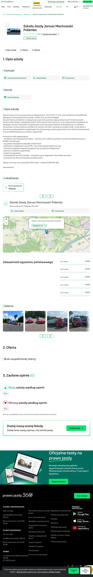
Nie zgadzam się (85, 570)
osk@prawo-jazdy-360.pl (14, 538)
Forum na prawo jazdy (38, 554)
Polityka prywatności (60, 515)
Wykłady (16, 7)
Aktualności (34, 550)
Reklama (54, 523)
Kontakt (54, 519)
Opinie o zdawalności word (38, 537)
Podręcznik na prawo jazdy (37, 526)
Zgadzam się (73, 570)
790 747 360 (8, 511)
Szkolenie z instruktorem (37, 6)
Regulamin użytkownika (61, 511)
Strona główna (7, 1)
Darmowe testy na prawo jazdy (39, 512)
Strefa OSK (88, 2)
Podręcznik (26, 7)
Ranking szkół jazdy (56, 1)
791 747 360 (8, 534)
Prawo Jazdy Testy (58, 542)
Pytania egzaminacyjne (60, 531)
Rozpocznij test (58, 482)
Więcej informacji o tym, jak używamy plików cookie (38, 572)
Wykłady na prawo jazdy (39, 521)
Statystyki (48, 7)
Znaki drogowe (35, 542)
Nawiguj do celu (39, 225)
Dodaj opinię (76, 428)
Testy (3, 7)
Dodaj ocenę (30, 38)
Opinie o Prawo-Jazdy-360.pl (60, 536)
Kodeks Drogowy (36, 546)
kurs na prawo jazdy (37, 517)
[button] (46, 231)
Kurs (9, 7)
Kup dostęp (82, 496)
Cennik (59, 7)
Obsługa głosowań (59, 527)
